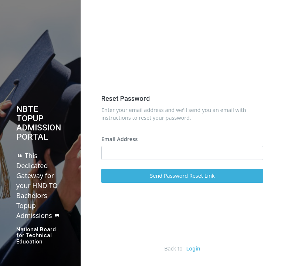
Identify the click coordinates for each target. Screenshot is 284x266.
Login (193, 248)
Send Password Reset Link (182, 184)
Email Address (119, 148)
